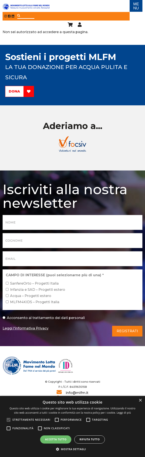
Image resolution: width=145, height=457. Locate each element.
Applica (18, 15)
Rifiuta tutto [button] (89, 439)
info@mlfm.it (77, 393)
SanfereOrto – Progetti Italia (32, 283)
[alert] (72, 426)
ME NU (136, 6)
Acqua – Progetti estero (28, 296)
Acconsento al (44, 318)
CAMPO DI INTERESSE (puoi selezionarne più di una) (55, 275)
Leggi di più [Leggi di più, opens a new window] (124, 412)
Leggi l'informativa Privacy (25, 328)
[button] (72, 449)
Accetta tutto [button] (55, 439)
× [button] (140, 400)
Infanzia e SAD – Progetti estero (35, 290)
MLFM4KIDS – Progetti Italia (32, 302)
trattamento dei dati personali (58, 318)
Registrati (127, 331)
